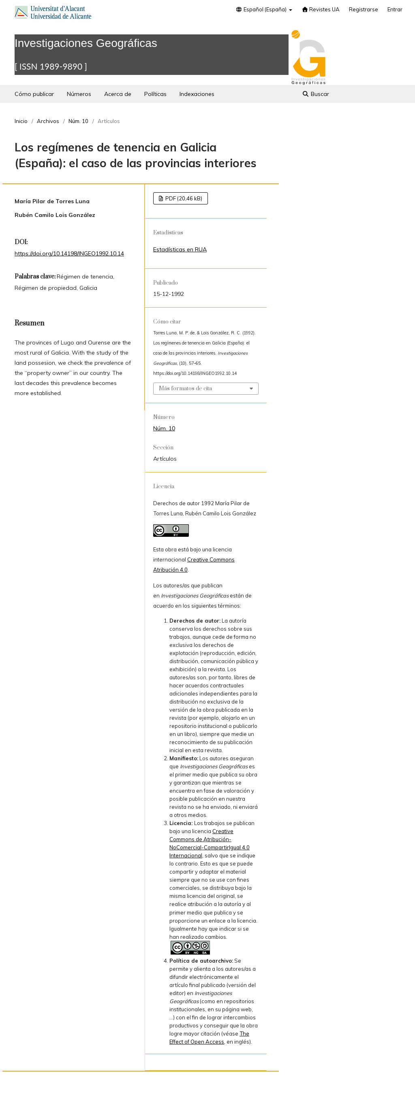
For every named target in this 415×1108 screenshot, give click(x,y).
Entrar (394, 9)
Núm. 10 (78, 121)
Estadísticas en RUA (180, 249)
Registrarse (363, 9)
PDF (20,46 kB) (183, 198)
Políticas (155, 94)
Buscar (315, 94)
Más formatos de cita (185, 388)
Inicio (21, 121)
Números (79, 94)
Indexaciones (197, 94)
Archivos (48, 121)
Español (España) (262, 9)
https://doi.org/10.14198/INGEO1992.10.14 (69, 253)
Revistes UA (321, 9)
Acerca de (117, 94)
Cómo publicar (34, 94)
